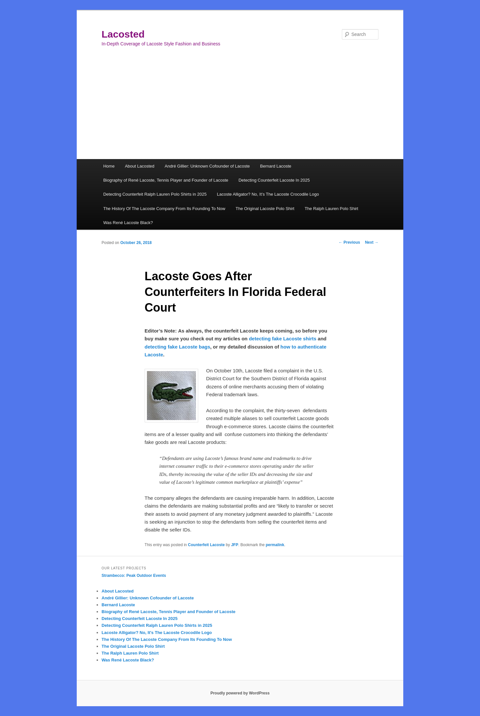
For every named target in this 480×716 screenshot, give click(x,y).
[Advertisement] (240, 110)
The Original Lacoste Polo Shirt (264, 208)
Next (371, 242)
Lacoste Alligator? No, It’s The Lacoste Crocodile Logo (268, 194)
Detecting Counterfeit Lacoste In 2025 (274, 180)
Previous (349, 242)
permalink (275, 545)
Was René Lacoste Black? (128, 222)
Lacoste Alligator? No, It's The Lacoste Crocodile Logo (157, 632)
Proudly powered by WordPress (239, 693)
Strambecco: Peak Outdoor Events (134, 575)
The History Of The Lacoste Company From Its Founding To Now (164, 208)
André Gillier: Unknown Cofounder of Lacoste (207, 166)
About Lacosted (139, 166)
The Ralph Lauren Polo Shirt (331, 208)
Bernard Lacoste (275, 166)
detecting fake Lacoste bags (177, 347)
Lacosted (123, 34)
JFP (234, 545)
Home (109, 166)
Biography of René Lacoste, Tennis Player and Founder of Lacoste (165, 180)
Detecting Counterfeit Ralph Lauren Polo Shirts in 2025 (155, 194)
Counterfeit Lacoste (206, 545)
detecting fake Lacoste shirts (282, 338)
